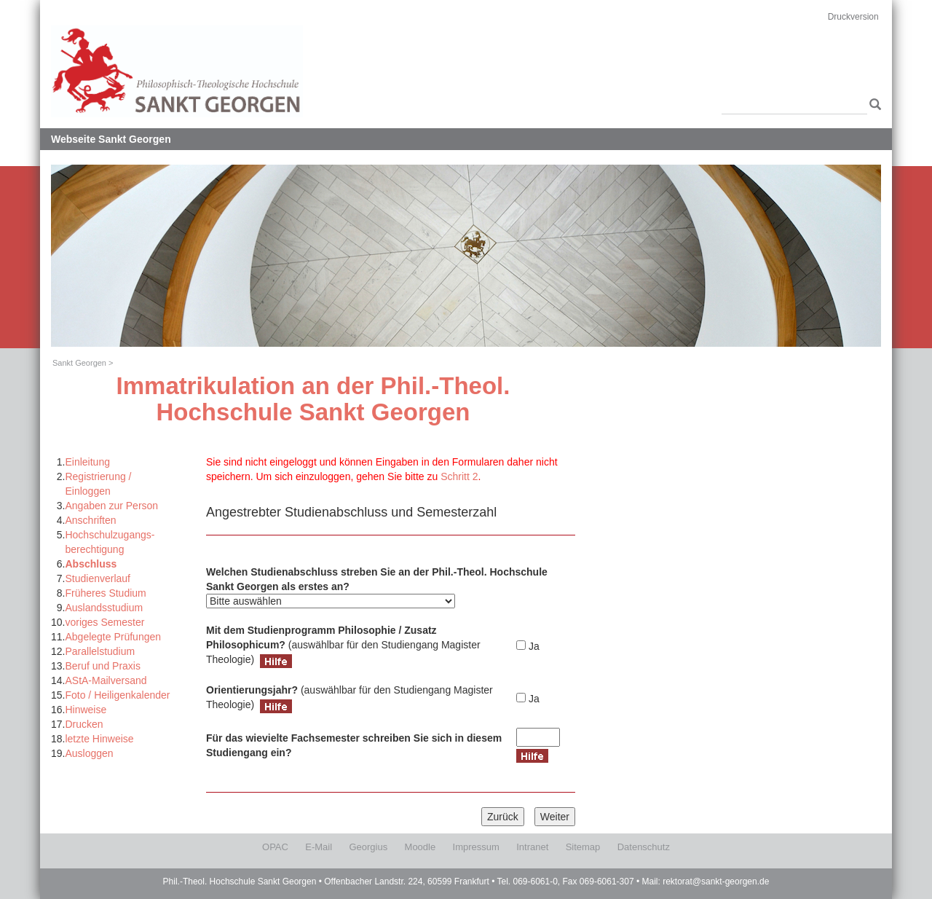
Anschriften (90, 520)
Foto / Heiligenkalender (117, 695)
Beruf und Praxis (103, 666)
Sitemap (583, 846)
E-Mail (318, 846)
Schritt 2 (459, 476)
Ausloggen (89, 753)
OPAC (275, 846)
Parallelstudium (100, 651)
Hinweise (85, 709)
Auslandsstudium (104, 607)
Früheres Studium (105, 593)
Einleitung (87, 462)
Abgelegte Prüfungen (113, 637)
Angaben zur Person (111, 505)
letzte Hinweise (99, 739)
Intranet (532, 846)
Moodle (420, 846)
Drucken (84, 724)
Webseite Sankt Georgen (111, 139)
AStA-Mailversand (105, 680)
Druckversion (853, 17)
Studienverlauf (97, 578)
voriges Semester (104, 622)
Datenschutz (643, 846)
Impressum (476, 846)
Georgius (368, 846)
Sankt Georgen (79, 362)
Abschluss (90, 564)
